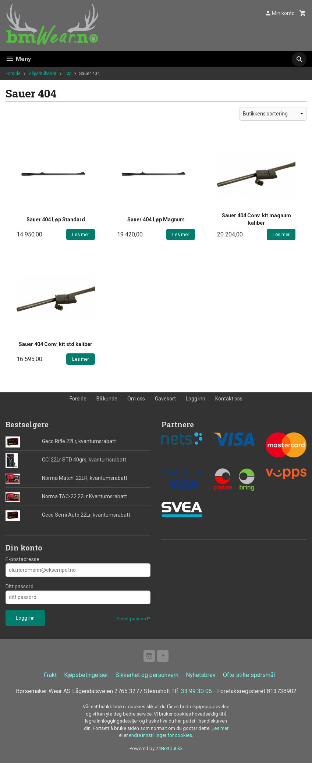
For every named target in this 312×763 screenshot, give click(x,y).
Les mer (220, 728)
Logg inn (195, 399)
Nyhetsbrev (201, 674)
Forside (13, 73)
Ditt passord (19, 586)
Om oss (136, 399)
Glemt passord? (133, 618)
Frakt (50, 674)
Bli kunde (106, 399)
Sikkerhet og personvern (147, 674)
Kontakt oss (228, 399)
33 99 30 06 (196, 691)
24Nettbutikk (169, 748)
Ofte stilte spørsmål (249, 674)
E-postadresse (22, 559)
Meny (18, 59)
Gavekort (165, 399)
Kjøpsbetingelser (86, 674)
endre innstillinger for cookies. (161, 735)
